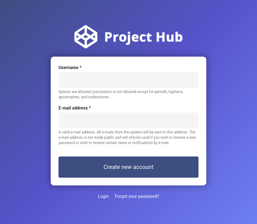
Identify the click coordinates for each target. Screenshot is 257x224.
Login (103, 196)
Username (70, 67)
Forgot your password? (137, 196)
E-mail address (74, 107)
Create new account (129, 167)
